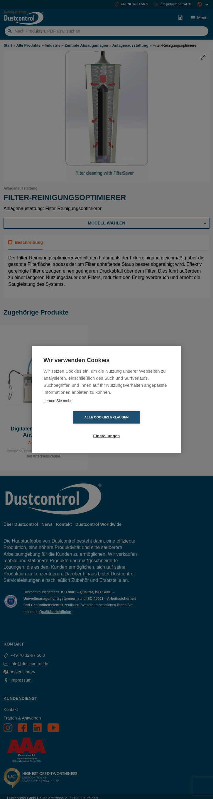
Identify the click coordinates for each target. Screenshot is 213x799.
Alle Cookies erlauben (73, 426)
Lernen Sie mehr (57, 410)
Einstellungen (140, 427)
